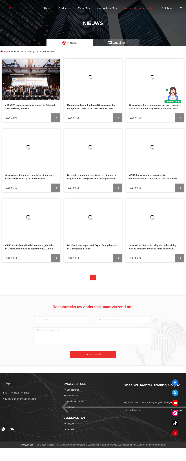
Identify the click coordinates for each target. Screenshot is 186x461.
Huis (6, 51)
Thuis (47, 8)
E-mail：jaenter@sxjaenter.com (19, 399)
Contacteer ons (107, 8)
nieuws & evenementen (139, 8)
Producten (64, 8)
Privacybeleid (26, 445)
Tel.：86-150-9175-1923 (15, 393)
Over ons (84, 8)
